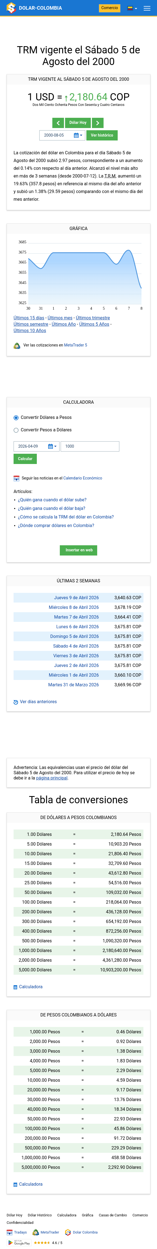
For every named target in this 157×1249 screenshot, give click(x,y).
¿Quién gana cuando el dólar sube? (52, 499)
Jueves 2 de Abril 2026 (76, 665)
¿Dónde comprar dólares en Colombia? (56, 525)
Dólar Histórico (40, 1215)
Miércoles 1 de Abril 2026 (74, 675)
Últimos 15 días (29, 317)
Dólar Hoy (78, 122)
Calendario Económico (82, 478)
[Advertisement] (78, 30)
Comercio (109, 8)
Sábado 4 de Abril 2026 (76, 646)
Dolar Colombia (81, 1232)
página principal (51, 778)
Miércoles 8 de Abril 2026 (74, 607)
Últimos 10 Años (30, 330)
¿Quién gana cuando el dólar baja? (51, 508)
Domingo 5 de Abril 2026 (74, 636)
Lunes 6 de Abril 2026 (77, 626)
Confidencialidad (20, 1223)
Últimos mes (60, 317)
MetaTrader (45, 1232)
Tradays (17, 1232)
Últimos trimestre (93, 317)
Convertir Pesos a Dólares (46, 429)
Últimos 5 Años (94, 324)
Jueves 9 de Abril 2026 (76, 597)
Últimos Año (64, 324)
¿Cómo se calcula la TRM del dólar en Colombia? (66, 517)
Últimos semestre (31, 324)
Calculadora (28, 986)
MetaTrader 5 (75, 345)
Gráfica (87, 1215)
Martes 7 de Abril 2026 (76, 617)
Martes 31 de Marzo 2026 (73, 684)
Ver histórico (102, 135)
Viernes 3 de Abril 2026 (76, 655)
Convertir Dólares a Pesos (46, 417)
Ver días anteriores (35, 701)
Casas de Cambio (113, 1215)
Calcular (25, 459)
